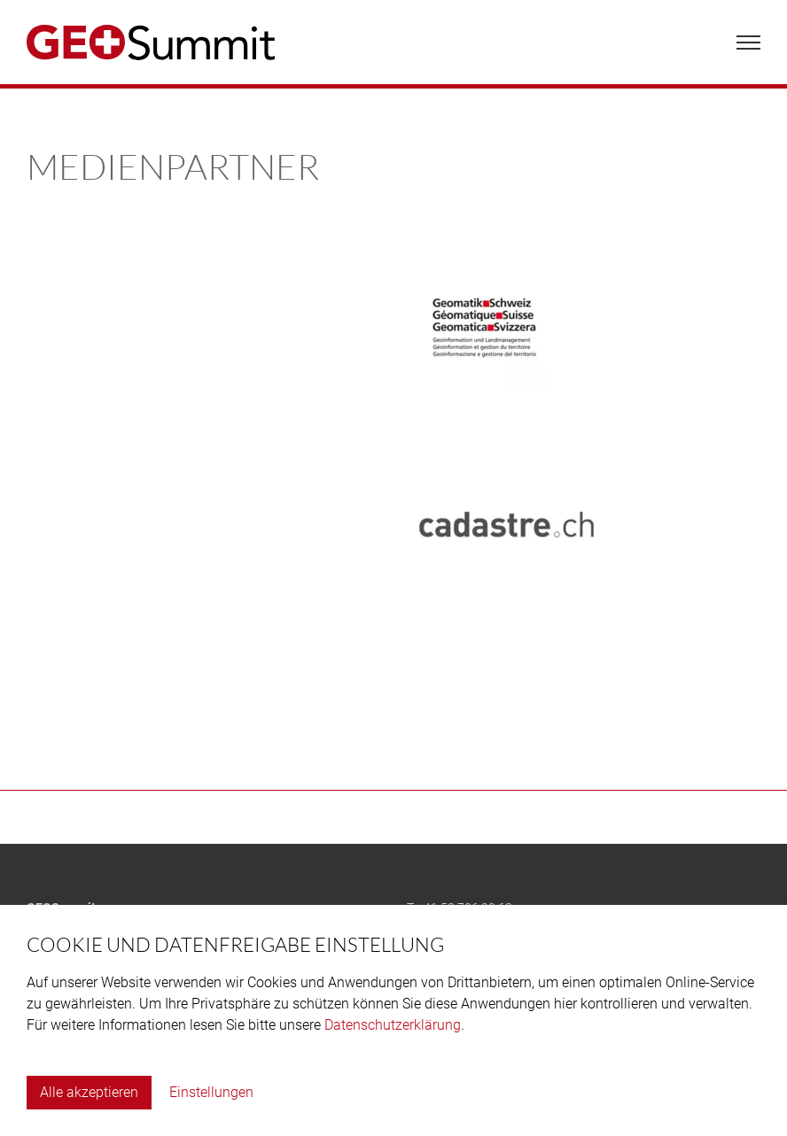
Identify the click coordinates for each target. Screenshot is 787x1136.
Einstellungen (211, 1092)
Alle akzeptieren (89, 1092)
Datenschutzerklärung (392, 1024)
